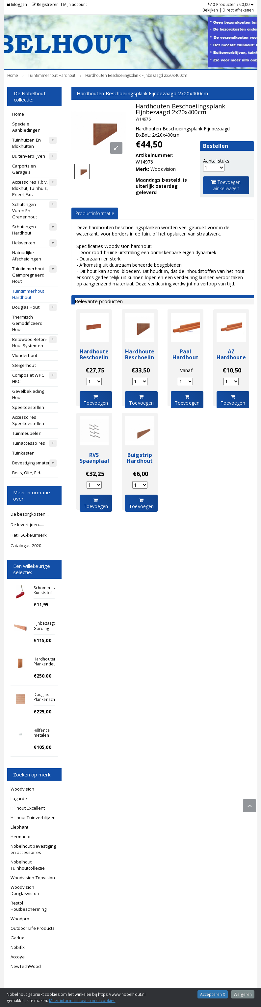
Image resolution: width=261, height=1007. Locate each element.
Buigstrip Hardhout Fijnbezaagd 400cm (141, 464)
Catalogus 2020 (26, 545)
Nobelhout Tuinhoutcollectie (28, 865)
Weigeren (243, 994)
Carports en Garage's (24, 169)
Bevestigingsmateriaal (34, 463)
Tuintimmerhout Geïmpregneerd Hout (28, 275)
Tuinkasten (23, 453)
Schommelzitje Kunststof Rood (47, 592)
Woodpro (20, 919)
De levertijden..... (27, 524)
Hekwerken (24, 243)
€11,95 (41, 604)
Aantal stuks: (216, 161)
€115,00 (42, 640)
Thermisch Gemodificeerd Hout (27, 323)
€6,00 (140, 474)
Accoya (18, 957)
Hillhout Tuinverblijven (33, 817)
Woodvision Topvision (33, 878)
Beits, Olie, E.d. (26, 473)
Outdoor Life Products (33, 928)
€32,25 (95, 474)
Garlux (17, 938)
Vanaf (186, 370)
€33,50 (140, 370)
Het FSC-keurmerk (29, 535)
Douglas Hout (25, 307)
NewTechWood (26, 966)
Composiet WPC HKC (28, 378)
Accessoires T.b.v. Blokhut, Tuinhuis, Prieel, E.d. (30, 188)
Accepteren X (212, 994)
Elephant (20, 827)
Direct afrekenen (238, 10)
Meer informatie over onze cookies (82, 1000)
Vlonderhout (25, 355)
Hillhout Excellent (28, 808)
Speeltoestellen (28, 407)
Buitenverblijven (28, 156)
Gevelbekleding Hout (28, 394)
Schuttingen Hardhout (24, 230)
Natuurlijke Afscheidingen (26, 256)
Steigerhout (24, 365)
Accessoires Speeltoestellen (28, 420)
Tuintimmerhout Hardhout (28, 294)
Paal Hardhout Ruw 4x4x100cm (185, 360)
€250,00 (42, 676)
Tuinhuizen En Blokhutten (26, 143)
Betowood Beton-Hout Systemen (29, 342)
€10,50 (231, 370)
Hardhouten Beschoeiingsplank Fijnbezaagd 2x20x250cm (105, 360)
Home (18, 114)
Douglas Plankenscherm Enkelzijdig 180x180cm (48, 702)
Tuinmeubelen (26, 433)
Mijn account (75, 4)
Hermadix (20, 836)
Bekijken (210, 10)
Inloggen (17, 4)
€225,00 (42, 711)
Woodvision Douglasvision (25, 890)
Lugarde (19, 798)
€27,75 (95, 370)
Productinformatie (95, 213)
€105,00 (42, 747)
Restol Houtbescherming (29, 906)
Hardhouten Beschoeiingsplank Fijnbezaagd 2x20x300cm (150, 360)
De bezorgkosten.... (30, 514)
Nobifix (18, 947)
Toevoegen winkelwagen (226, 185)
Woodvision (23, 789)
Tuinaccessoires (28, 443)
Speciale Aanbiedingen (26, 127)
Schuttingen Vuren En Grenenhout (24, 210)
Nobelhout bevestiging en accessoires (33, 849)
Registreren (45, 4)
